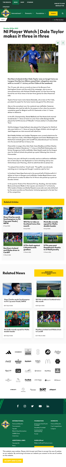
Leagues (53, 428)
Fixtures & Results (17, 424)
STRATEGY (6, 7)
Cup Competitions (56, 426)
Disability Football (39, 427)
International (17, 13)
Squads (14, 428)
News (16, 2)
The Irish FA (7, 2)
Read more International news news (49, 273)
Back (3, 19)
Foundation (41, 13)
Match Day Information (19, 431)
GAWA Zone (16, 433)
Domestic (29, 13)
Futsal (36, 434)
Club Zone (15, 436)
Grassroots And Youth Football (41, 424)
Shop (22, 2)
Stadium (30, 2)
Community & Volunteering (38, 430)
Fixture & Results (56, 424)
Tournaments (16, 426)
